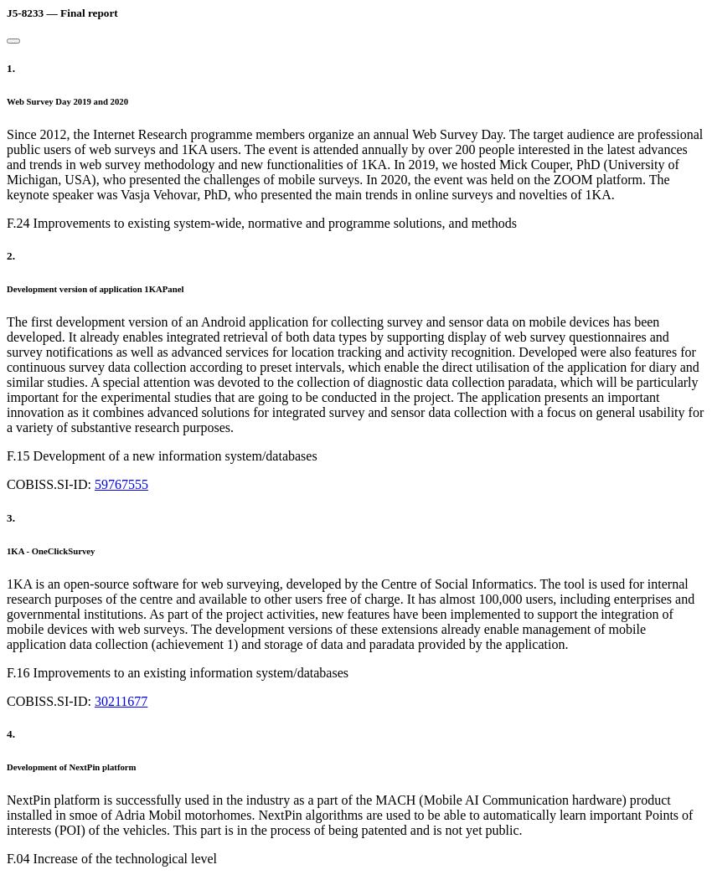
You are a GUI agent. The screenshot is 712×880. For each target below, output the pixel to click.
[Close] (13, 41)
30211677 (121, 701)
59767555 (121, 484)
